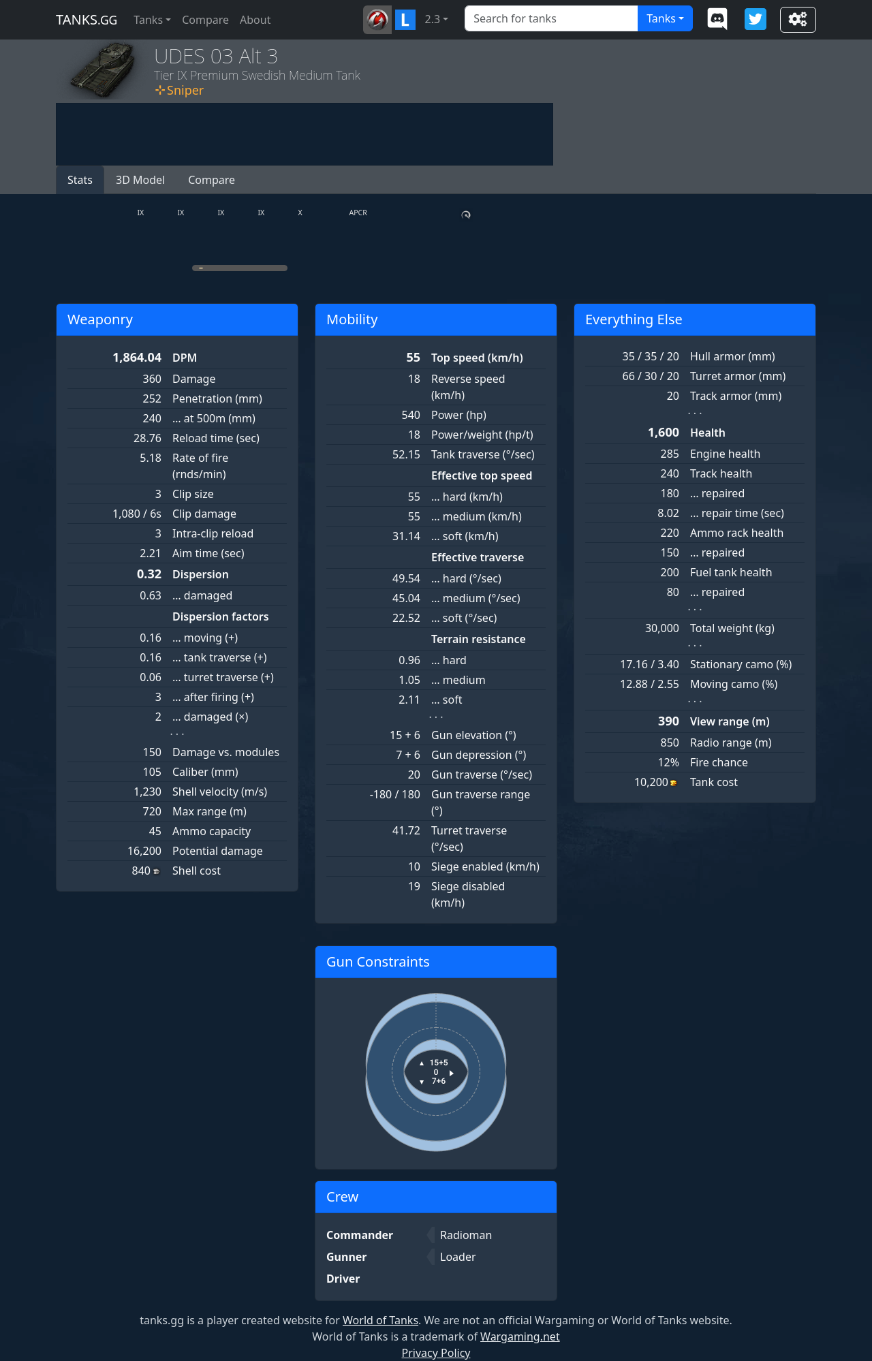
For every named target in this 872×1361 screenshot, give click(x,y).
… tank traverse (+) (219, 657)
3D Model (140, 179)
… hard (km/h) (467, 496)
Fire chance (719, 762)
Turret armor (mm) (737, 376)
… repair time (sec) (737, 512)
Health (708, 432)
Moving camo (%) (733, 683)
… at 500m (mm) (213, 418)
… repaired (717, 493)
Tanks (661, 18)
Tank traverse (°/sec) (483, 454)
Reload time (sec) (216, 438)
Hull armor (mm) (732, 356)
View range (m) (730, 721)
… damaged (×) (210, 716)
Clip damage (204, 513)
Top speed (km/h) (477, 357)
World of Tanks (380, 1320)
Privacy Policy (436, 1352)
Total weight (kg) (732, 628)
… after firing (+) (213, 696)
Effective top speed (482, 475)
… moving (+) (205, 637)
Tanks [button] (148, 19)
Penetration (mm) (217, 398)
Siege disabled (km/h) (468, 894)
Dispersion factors (220, 616)
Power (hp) (458, 414)
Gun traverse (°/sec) (481, 774)
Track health (721, 473)
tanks (86, 19)
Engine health (725, 453)
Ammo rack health (736, 532)
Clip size (193, 493)
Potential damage (217, 850)
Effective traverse (477, 557)
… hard (449, 660)
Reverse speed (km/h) (468, 387)
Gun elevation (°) (473, 735)
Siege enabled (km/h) (485, 866)
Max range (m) (209, 811)
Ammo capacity (211, 831)
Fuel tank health (731, 572)
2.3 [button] (433, 19)
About (255, 19)
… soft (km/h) (465, 536)
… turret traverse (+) (223, 677)
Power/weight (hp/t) (482, 434)
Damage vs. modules (225, 752)
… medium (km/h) (476, 516)
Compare (205, 19)
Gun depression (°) (478, 754)
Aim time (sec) (208, 553)
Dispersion (200, 574)
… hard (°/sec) (466, 578)
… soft (446, 699)
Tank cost (714, 782)
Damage (193, 378)
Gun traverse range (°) (480, 802)
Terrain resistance (478, 638)
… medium (458, 679)
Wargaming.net (520, 1336)
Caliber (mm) (205, 771)
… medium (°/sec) (475, 598)
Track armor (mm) (735, 395)
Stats (80, 179)
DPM (184, 357)
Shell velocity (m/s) (219, 791)
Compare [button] (211, 179)
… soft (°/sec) (464, 617)
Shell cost (196, 870)
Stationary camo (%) (741, 664)
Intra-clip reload (212, 533)
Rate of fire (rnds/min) (200, 466)
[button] (377, 19)
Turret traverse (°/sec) (469, 838)
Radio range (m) (730, 742)
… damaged (202, 595)
